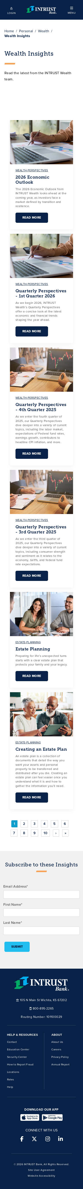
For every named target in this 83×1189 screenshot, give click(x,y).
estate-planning (28, 642)
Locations (13, 1072)
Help (10, 1087)
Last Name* (12, 923)
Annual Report (60, 1064)
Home (9, 31)
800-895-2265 (41, 1008)
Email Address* (15, 886)
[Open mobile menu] (72, 10)
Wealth (43, 31)
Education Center (18, 1049)
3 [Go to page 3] (34, 823)
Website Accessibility (41, 1176)
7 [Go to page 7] (14, 833)
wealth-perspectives (31, 170)
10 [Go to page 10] (45, 833)
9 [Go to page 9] (34, 833)
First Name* (12, 904)
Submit (17, 946)
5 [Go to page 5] (54, 823)
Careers (56, 1049)
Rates (10, 1079)
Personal (26, 31)
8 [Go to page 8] (24, 833)
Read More (31, 217)
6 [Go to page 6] (65, 823)
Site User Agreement (41, 1170)
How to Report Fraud (20, 1064)
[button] (71, 10)
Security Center (17, 1057)
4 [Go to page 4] (44, 823)
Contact (12, 1042)
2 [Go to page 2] (24, 823)
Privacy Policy (60, 1057)
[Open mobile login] (11, 10)
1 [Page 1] (14, 823)
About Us (57, 1042)
